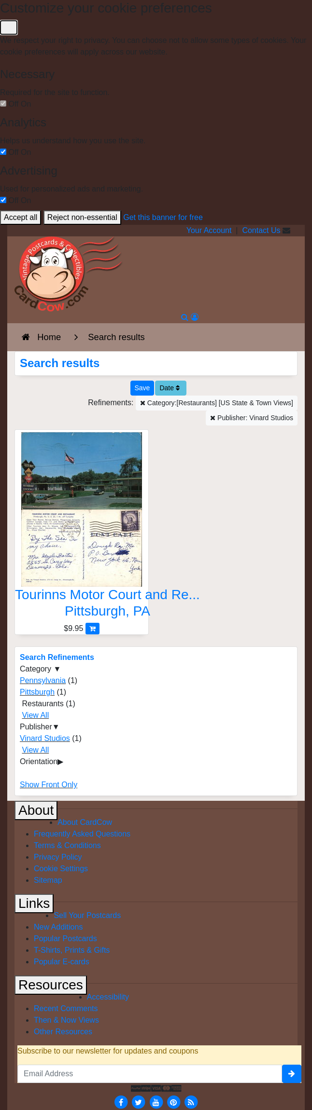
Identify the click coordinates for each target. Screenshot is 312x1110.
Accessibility (108, 997)
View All (35, 715)
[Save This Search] (142, 388)
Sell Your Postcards (87, 915)
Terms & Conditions (67, 845)
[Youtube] (156, 1101)
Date (169, 388)
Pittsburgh (37, 692)
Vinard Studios (45, 738)
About (36, 810)
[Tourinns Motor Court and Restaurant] (81, 527)
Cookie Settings (61, 868)
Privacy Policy (58, 857)
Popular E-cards (61, 962)
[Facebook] (120, 1101)
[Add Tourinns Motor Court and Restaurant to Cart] (92, 628)
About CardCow (84, 822)
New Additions (58, 927)
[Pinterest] (173, 1101)
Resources (50, 984)
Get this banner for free (163, 217)
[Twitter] (138, 1101)
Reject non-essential (82, 217)
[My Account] (195, 317)
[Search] (184, 317)
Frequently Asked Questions (82, 834)
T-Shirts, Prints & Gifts (72, 950)
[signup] (291, 1074)
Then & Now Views (66, 1020)
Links (34, 903)
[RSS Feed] (191, 1101)
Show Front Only (48, 785)
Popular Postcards (65, 938)
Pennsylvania (43, 680)
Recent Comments (66, 1008)
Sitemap (48, 880)
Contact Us (261, 230)
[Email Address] (149, 1074)
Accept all (20, 217)
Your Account (209, 230)
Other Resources (63, 1032)
